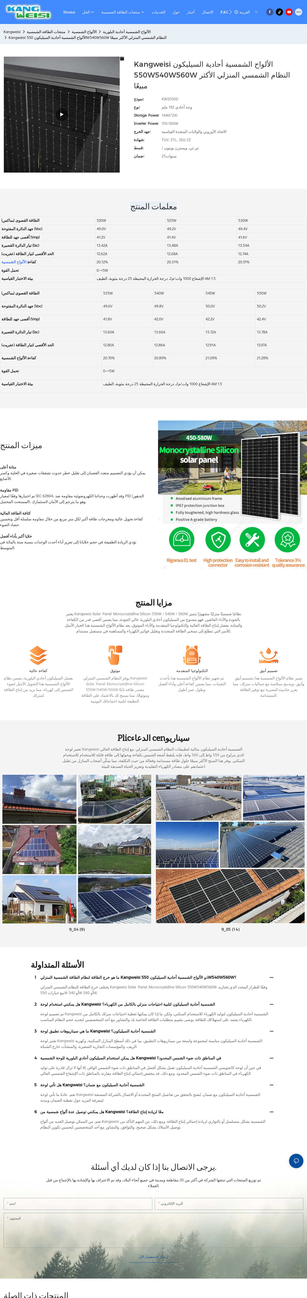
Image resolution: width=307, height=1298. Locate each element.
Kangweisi (12, 31)
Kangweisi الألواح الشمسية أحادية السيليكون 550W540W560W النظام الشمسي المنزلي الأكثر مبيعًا (87, 37)
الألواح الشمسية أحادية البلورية (127, 31)
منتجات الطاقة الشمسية (46, 31)
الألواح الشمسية (84, 31)
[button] (230, 12)
